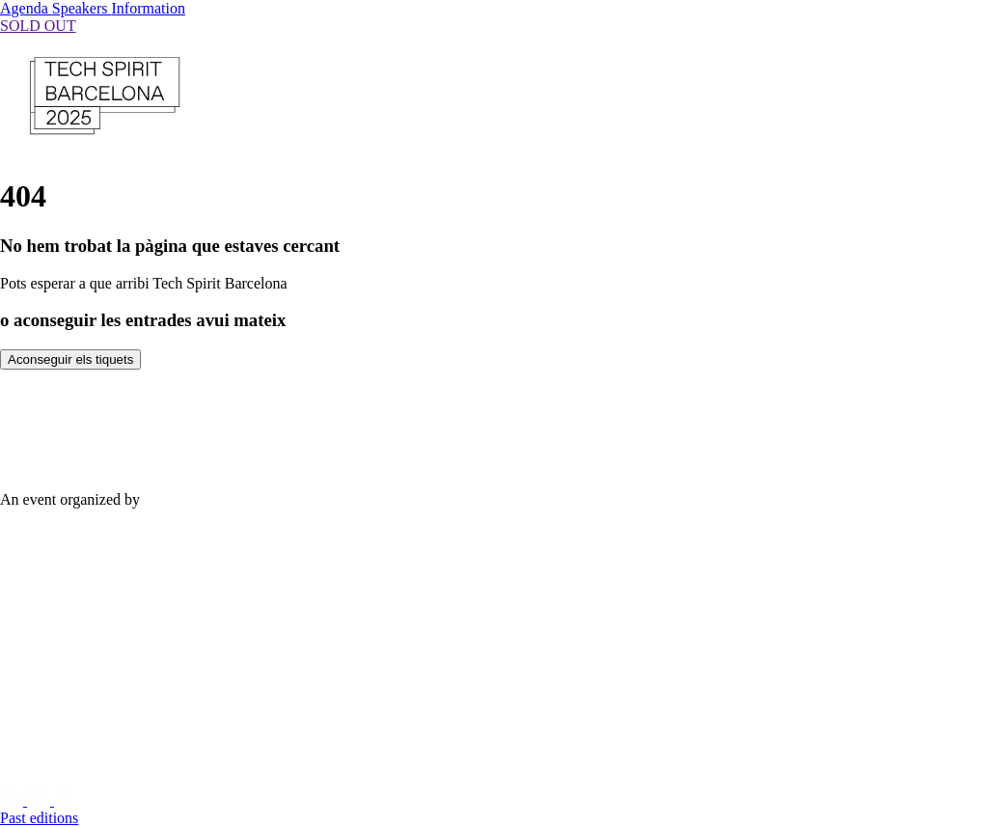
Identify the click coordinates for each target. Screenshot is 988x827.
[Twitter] (65, 800)
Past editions (39, 818)
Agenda (26, 8)
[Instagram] (40, 800)
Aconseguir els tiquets (70, 359)
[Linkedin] (13, 800)
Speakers (82, 8)
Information (148, 8)
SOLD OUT (38, 25)
